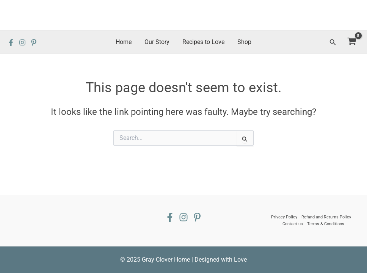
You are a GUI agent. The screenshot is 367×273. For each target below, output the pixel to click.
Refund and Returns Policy (326, 217)
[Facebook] (11, 42)
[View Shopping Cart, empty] (351, 42)
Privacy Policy (284, 217)
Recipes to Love (203, 42)
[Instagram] (22, 42)
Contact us (292, 223)
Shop (243, 42)
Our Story (157, 42)
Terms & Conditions (325, 223)
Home (125, 42)
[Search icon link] (332, 42)
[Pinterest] (33, 42)
